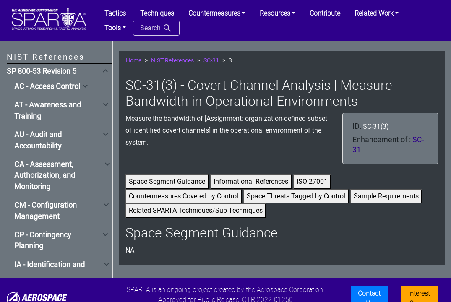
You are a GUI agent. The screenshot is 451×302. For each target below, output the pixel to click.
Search (156, 28)
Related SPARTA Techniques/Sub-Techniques (196, 210)
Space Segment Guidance (167, 181)
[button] (217, 13)
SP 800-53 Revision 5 (41, 71)
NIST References (172, 60)
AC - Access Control (47, 86)
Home (133, 60)
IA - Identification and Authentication (49, 270)
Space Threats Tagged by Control (296, 196)
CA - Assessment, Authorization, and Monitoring (44, 175)
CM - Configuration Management (45, 210)
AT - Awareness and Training (47, 110)
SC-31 (211, 60)
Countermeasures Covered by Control (183, 196)
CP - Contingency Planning (42, 240)
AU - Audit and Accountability (38, 140)
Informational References (251, 181)
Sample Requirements (386, 196)
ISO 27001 (312, 181)
